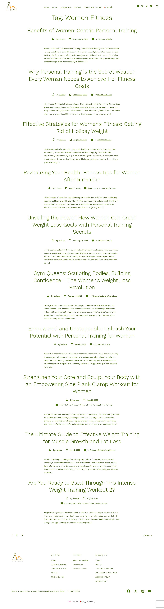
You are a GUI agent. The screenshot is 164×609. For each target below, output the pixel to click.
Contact (77, 7)
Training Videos (101, 503)
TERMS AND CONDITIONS (104, 569)
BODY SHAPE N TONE (59, 569)
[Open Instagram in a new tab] (142, 6)
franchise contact (80, 569)
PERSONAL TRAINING (58, 565)
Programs (66, 7)
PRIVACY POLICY (101, 581)
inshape (61, 39)
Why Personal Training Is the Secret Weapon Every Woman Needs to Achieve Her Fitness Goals (82, 79)
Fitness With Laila (92, 7)
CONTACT (98, 561)
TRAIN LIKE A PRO (57, 577)
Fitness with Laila (105, 39)
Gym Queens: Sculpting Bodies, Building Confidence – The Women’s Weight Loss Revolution (82, 280)
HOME (53, 561)
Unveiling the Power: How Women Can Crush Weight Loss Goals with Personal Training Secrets (82, 225)
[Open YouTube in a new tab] (138, 6)
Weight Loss (111, 188)
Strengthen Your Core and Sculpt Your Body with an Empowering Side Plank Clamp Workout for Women (82, 384)
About (55, 7)
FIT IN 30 (54, 573)
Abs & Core (66, 405)
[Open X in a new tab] (146, 6)
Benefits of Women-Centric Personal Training (82, 30)
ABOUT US (98, 565)
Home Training (93, 405)
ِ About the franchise (80, 561)
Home (46, 7)
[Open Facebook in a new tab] (151, 6)
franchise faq (78, 565)
